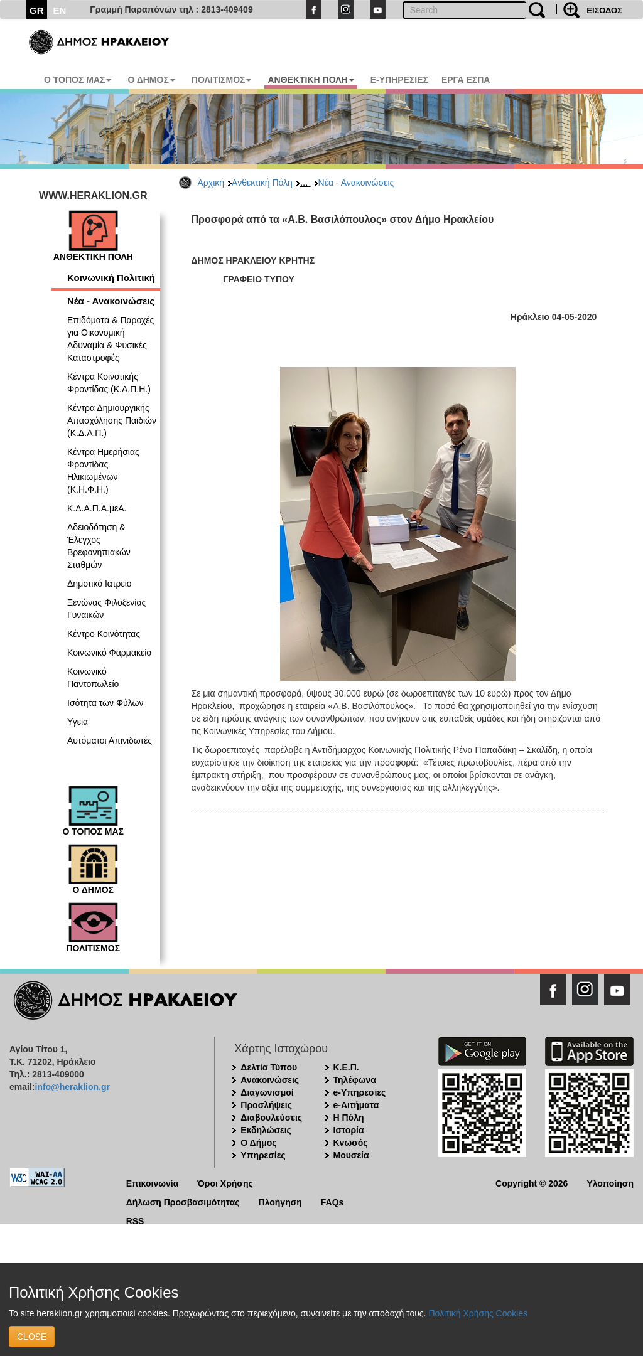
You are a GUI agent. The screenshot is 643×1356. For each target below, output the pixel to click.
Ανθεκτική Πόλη (262, 183)
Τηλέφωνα (354, 1080)
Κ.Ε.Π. (346, 1067)
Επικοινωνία (152, 1182)
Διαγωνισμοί (266, 1092)
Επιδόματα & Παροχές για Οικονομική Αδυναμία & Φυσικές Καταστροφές (110, 339)
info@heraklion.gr (72, 1087)
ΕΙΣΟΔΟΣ (604, 10)
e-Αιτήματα (356, 1105)
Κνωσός (350, 1143)
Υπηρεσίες (262, 1155)
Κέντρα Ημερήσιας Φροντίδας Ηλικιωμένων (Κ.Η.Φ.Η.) (103, 470)
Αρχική (211, 183)
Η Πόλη (348, 1118)
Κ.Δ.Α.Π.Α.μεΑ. (96, 508)
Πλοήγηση (280, 1201)
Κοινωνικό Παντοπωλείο (93, 677)
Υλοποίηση (610, 1182)
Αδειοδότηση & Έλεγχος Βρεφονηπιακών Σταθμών (99, 546)
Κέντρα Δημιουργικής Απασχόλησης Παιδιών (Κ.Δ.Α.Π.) (111, 420)
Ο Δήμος (258, 1143)
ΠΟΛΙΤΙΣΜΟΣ (222, 80)
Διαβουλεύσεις (271, 1118)
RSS (135, 1220)
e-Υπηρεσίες (359, 1092)
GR (37, 10)
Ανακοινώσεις (269, 1080)
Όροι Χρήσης (225, 1182)
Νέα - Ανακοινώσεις (356, 183)
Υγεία (77, 722)
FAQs (332, 1201)
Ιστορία (348, 1130)
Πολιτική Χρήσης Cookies (477, 1313)
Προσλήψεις (266, 1105)
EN (60, 10)
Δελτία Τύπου (268, 1067)
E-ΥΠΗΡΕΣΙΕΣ (399, 80)
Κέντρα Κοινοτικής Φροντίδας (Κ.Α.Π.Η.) (109, 382)
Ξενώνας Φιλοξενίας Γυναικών (106, 608)
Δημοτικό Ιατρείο (99, 584)
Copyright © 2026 (531, 1182)
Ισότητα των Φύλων (105, 703)
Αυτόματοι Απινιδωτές (109, 740)
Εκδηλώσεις (265, 1130)
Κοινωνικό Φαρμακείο (109, 653)
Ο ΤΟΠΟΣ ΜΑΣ (77, 80)
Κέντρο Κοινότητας (103, 634)
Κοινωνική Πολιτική (111, 277)
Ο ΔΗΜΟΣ (151, 80)
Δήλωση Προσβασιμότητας (183, 1201)
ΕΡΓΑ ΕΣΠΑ (465, 80)
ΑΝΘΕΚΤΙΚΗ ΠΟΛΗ (310, 80)
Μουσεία (351, 1155)
